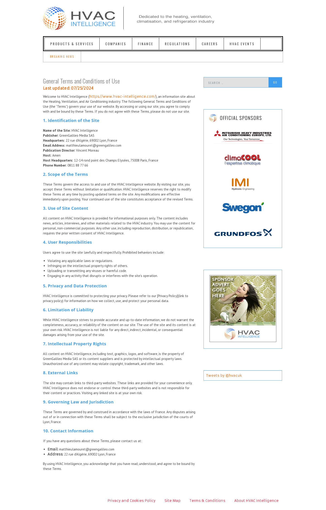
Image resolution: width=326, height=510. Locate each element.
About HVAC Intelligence (256, 500)
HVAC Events (242, 43)
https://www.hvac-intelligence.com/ (122, 96)
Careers (210, 43)
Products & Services (72, 43)
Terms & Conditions (207, 500)
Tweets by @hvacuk (224, 375)
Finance (145, 43)
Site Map (172, 500)
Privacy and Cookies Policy (132, 500)
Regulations (177, 43)
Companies (115, 43)
